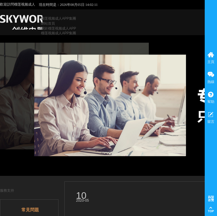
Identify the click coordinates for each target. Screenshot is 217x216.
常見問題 (30, 210)
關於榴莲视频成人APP (58, 28)
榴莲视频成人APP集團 (58, 18)
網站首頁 (48, 23)
